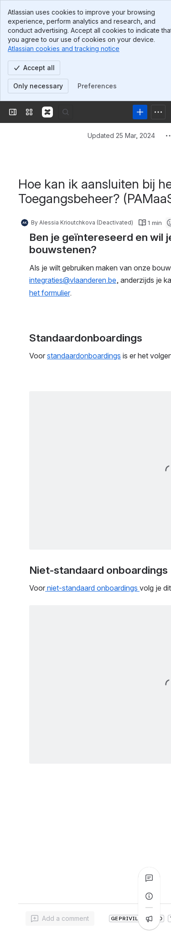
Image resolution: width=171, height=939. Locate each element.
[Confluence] (47, 112)
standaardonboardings (84, 355)
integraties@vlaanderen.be (72, 280)
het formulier (49, 292)
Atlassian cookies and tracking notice (63, 48)
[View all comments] (149, 878)
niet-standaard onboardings (92, 587)
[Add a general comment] (60, 918)
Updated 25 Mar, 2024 (121, 135)
